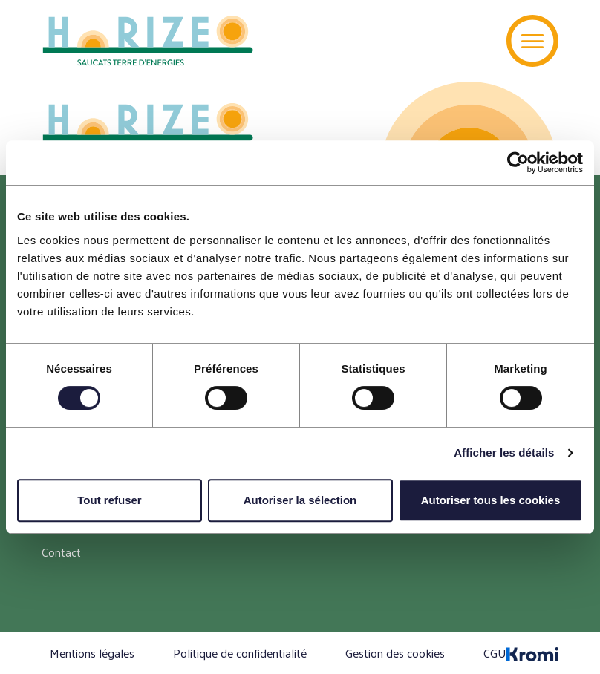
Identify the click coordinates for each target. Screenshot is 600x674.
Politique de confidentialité (240, 653)
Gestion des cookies (395, 653)
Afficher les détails (504, 452)
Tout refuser (109, 500)
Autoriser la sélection (300, 500)
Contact (61, 552)
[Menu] (532, 41)
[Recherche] (473, 41)
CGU (494, 653)
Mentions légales (92, 653)
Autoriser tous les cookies (491, 500)
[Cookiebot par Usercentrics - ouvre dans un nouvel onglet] (518, 162)
